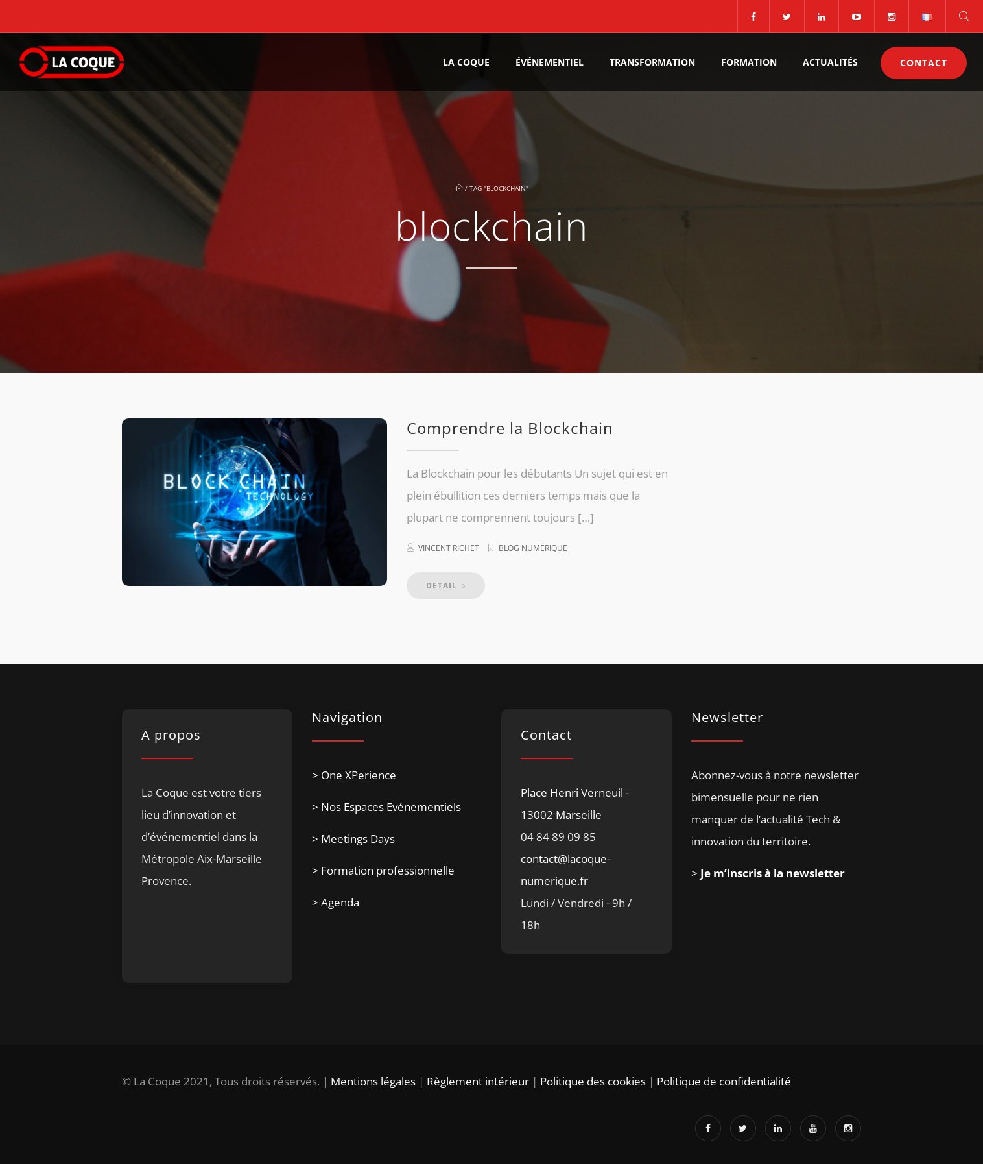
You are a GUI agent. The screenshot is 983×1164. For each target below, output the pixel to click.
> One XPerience (354, 775)
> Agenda (335, 902)
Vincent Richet (448, 547)
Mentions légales (373, 1081)
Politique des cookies (593, 1081)
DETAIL (446, 585)
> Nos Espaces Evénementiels (386, 806)
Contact (923, 62)
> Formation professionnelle (383, 870)
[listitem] (207, 869)
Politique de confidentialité (724, 1081)
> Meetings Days (353, 838)
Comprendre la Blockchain (510, 428)
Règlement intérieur (478, 1081)
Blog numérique (533, 547)
